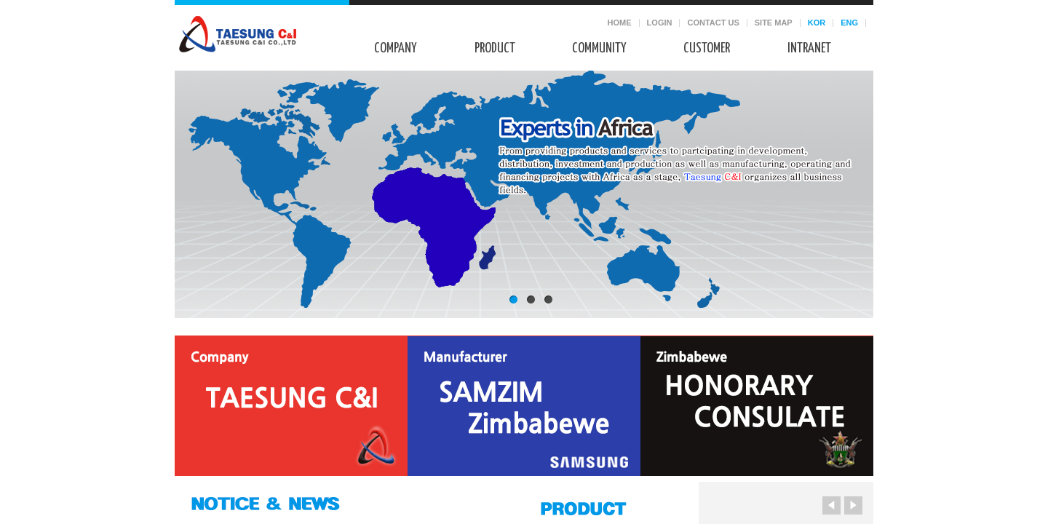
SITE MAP (774, 22)
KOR (816, 22)
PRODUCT (600, 506)
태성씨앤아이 (237, 34)
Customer (706, 48)
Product (495, 48)
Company (395, 48)
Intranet (809, 48)
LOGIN (659, 22)
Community (599, 48)
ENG (849, 22)
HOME (620, 22)
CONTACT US (713, 22)
